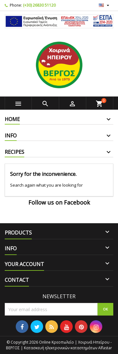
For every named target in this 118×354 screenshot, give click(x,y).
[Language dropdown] (105, 5)
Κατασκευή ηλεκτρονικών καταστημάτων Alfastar (68, 348)
